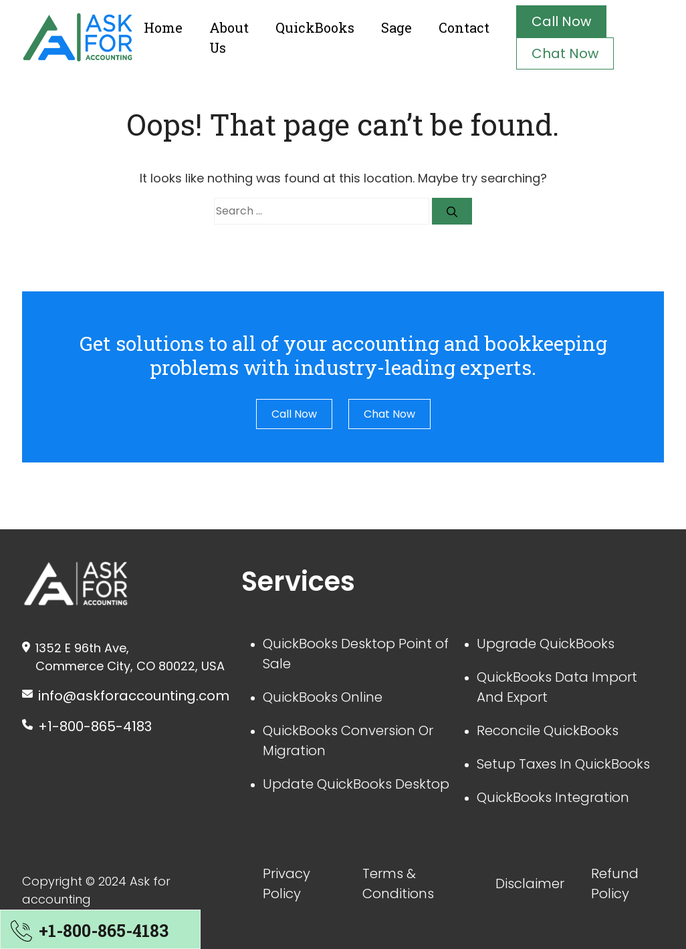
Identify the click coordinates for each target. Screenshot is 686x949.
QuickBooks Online (322, 697)
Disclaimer (529, 883)
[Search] (452, 211)
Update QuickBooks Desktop (356, 784)
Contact (464, 27)
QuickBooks (314, 27)
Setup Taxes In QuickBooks (563, 764)
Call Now (561, 21)
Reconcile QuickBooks (547, 730)
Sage (396, 27)
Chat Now (565, 53)
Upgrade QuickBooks (545, 643)
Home (163, 27)
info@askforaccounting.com (133, 695)
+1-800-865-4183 (95, 726)
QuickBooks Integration (553, 797)
